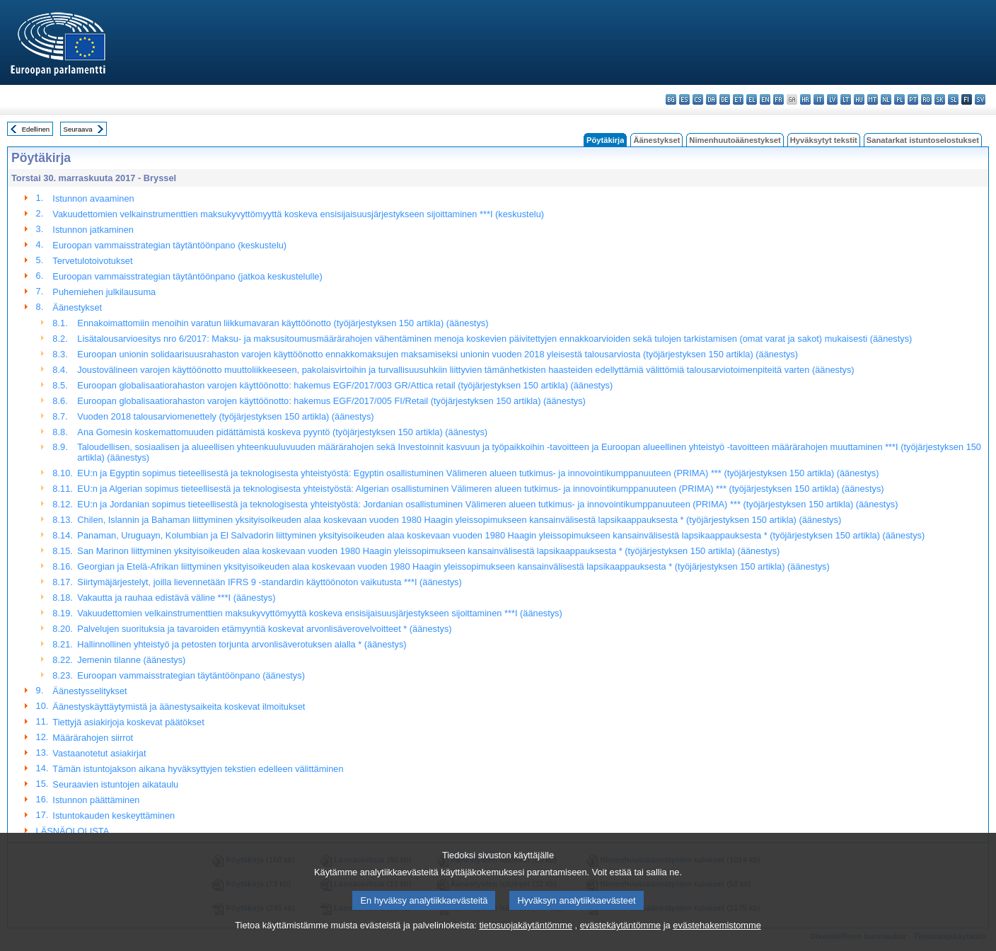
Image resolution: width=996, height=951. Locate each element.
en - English (765, 99)
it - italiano (818, 99)
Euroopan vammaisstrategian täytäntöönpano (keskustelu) (169, 245)
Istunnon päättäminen (95, 800)
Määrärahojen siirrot (92, 737)
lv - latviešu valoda (832, 99)
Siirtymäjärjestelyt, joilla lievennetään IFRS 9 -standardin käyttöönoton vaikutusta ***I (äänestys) (269, 582)
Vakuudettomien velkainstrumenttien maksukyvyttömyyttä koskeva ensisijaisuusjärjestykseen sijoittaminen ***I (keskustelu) (298, 214)
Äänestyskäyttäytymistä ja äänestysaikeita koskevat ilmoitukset (178, 706)
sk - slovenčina (939, 99)
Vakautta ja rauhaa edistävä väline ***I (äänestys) (176, 597)
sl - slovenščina (953, 99)
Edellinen (36, 129)
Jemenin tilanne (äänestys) (131, 660)
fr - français (778, 99)
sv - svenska (980, 99)
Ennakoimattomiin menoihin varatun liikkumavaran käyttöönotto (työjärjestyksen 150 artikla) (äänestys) (282, 323)
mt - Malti (872, 99)
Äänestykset (656, 140)
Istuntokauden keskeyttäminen (113, 815)
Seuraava (78, 129)
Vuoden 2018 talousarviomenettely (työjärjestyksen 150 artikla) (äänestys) (225, 416)
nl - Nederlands (886, 99)
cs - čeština (698, 99)
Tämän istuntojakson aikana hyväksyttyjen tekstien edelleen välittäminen (197, 768)
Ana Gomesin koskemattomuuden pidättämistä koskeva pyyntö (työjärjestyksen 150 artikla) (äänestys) (282, 432)
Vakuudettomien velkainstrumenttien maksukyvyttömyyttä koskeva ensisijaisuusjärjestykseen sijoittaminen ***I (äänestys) (319, 613)
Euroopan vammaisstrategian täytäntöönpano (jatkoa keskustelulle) (187, 276)
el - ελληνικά (751, 99)
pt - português (913, 99)
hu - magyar (859, 99)
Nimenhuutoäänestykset (734, 140)
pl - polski (899, 99)
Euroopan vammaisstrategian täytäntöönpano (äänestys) (191, 675)
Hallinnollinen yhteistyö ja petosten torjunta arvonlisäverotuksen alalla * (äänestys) (241, 644)
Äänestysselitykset (89, 691)
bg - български (671, 99)
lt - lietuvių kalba (845, 99)
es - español (684, 99)
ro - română (926, 99)
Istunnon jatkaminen (93, 229)
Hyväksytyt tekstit (823, 140)
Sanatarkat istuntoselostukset (923, 140)
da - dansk (711, 99)
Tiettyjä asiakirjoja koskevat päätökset (128, 722)
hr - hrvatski (805, 99)
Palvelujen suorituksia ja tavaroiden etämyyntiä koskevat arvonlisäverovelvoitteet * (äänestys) (264, 628)
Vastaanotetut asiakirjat (99, 753)
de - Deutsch (724, 99)
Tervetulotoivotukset (92, 260)
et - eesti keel (738, 99)
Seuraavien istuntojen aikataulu (115, 784)
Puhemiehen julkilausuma (104, 292)
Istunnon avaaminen (93, 198)
